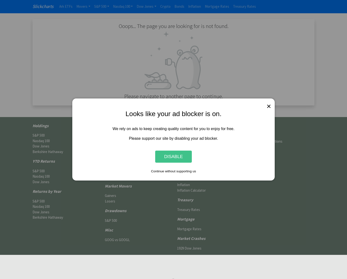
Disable (173, 156)
